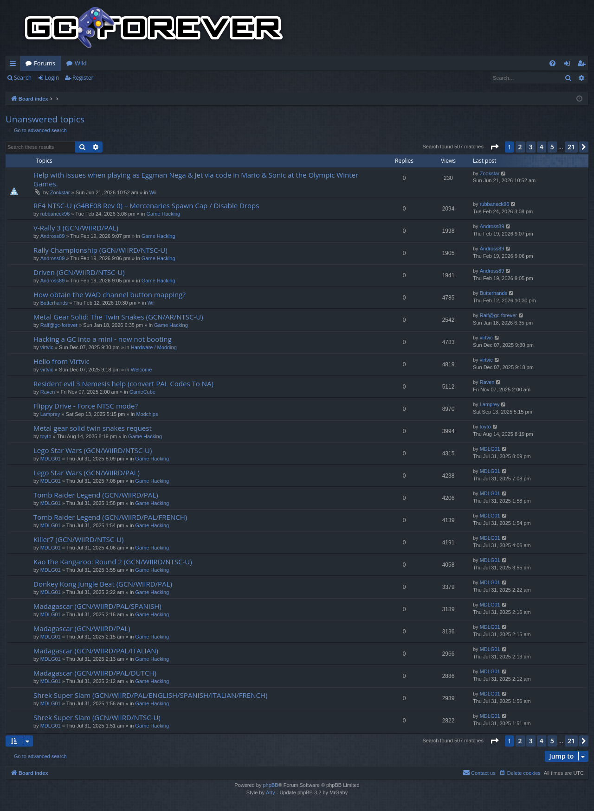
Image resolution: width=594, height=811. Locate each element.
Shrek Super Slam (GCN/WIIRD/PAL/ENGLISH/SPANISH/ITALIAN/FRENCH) (150, 695)
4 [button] (541, 146)
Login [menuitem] (568, 65)
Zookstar (60, 192)
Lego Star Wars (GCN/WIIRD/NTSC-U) (92, 450)
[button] (494, 147)
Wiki (80, 63)
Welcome (141, 369)
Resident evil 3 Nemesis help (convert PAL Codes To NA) (123, 383)
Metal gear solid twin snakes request (92, 428)
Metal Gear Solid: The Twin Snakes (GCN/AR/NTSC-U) (118, 316)
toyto (46, 436)
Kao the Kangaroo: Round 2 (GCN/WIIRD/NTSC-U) (112, 561)
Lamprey (50, 414)
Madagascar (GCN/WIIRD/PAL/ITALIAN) (95, 650)
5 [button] (552, 146)
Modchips (147, 414)
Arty (270, 792)
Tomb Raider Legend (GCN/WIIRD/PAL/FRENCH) (110, 517)
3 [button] (531, 146)
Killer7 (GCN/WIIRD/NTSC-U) (78, 539)
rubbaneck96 (55, 214)
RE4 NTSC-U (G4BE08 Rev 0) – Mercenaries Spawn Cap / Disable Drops (146, 205)
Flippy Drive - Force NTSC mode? (85, 405)
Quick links (14, 65)
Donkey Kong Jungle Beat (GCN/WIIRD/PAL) (102, 583)
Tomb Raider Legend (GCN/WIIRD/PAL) (95, 494)
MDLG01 (50, 458)
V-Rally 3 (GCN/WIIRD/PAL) (75, 227)
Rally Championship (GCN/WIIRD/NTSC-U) (100, 250)
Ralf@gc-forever (58, 325)
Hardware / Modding (154, 347)
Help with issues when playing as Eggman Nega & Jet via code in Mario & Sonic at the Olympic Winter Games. (195, 179)
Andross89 (52, 236)
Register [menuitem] (583, 65)
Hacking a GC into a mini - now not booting (102, 339)
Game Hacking (163, 214)
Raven (47, 392)
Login (52, 78)
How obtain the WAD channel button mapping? (109, 294)
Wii (152, 192)
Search (23, 78)
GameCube (142, 392)
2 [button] (520, 146)
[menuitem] (552, 63)
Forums (44, 63)
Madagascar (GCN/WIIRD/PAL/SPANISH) (97, 606)
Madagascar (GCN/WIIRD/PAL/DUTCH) (94, 672)
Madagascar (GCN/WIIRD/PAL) (81, 628)
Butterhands (54, 303)
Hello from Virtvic (61, 361)
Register (82, 78)
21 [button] (571, 146)
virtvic (46, 347)
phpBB (270, 785)
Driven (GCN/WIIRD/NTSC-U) (79, 272)
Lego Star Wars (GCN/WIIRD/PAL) (86, 472)
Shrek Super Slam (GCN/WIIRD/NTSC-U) (97, 717)
